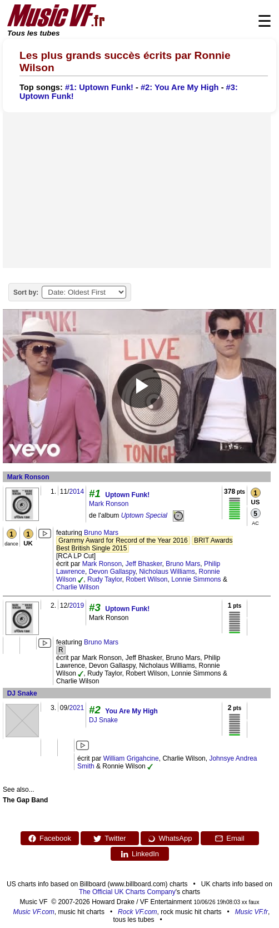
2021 (76, 708)
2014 (76, 491)
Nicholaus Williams (167, 571)
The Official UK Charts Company (127, 892)
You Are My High (131, 711)
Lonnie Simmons (196, 579)
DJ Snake (22, 693)
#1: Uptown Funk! (99, 87)
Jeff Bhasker (144, 564)
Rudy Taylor (104, 579)
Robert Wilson (146, 579)
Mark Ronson (28, 477)
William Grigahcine (131, 758)
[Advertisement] (137, 190)
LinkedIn (139, 854)
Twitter (109, 838)
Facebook (49, 838)
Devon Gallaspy (112, 571)
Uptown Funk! (127, 495)
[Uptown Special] (178, 515)
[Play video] (139, 386)
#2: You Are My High (180, 87)
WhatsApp (169, 838)
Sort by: (25, 292)
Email (230, 838)
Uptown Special (144, 515)
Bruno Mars (101, 533)
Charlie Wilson (77, 587)
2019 (76, 605)
